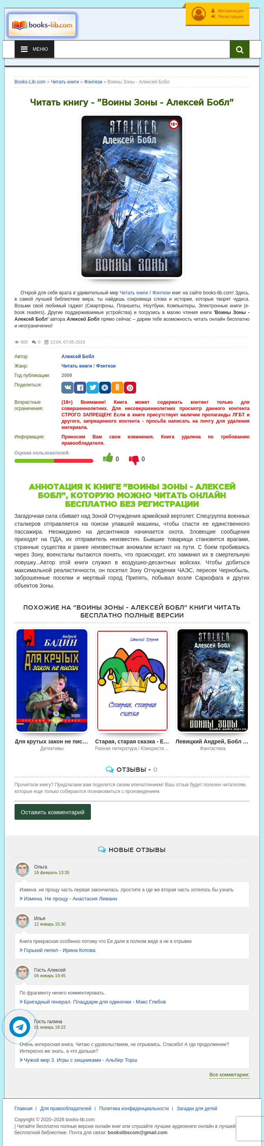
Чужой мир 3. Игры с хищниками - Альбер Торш (78, 1060)
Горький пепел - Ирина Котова (58, 950)
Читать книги (134, 293)
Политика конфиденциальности (134, 1108)
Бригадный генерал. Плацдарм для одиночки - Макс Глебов (93, 1002)
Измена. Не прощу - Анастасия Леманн (68, 899)
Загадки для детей (197, 1108)
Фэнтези (161, 293)
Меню (34, 49)
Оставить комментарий (53, 812)
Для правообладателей (65, 1108)
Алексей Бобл (77, 356)
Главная (24, 1108)
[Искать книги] (239, 49)
